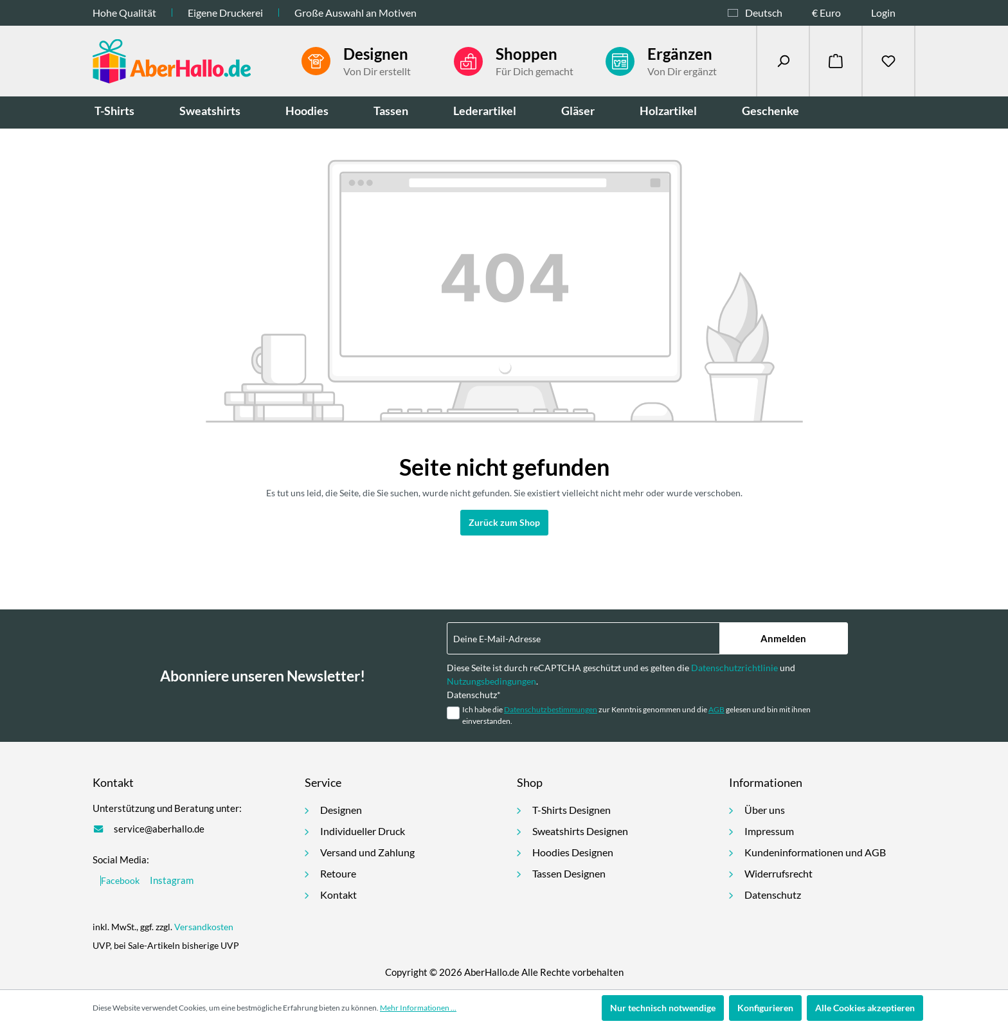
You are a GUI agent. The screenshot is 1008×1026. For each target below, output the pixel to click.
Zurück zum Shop (504, 522)
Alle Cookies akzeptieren (865, 1007)
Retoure (338, 873)
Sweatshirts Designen (580, 831)
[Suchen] (783, 61)
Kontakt (338, 894)
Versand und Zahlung (367, 852)
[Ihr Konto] (892, 12)
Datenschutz (772, 894)
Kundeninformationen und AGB (815, 852)
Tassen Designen (569, 873)
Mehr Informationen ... (418, 1008)
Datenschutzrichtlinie (734, 667)
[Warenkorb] (835, 61)
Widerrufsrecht (778, 873)
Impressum (769, 831)
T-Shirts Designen (571, 810)
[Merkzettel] (888, 61)
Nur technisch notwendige (663, 1007)
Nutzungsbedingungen (491, 681)
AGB (716, 709)
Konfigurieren (765, 1007)
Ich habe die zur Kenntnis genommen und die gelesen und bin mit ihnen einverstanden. (636, 715)
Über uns (764, 810)
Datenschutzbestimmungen (550, 709)
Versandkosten (203, 926)
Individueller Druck (362, 831)
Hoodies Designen (572, 852)
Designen (341, 810)
